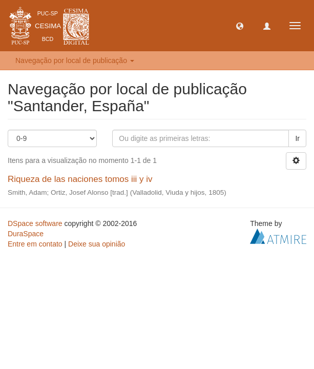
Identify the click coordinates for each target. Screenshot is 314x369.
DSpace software (35, 223)
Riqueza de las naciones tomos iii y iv (80, 179)
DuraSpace (26, 234)
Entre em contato (35, 244)
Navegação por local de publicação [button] (74, 60)
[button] (240, 25)
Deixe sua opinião (96, 244)
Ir (297, 138)
